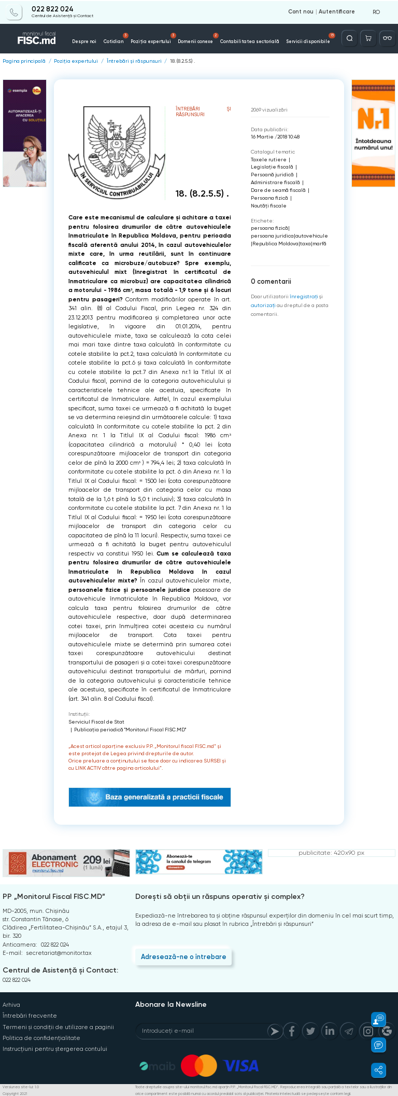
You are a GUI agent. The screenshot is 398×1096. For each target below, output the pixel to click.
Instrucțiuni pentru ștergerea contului (55, 1048)
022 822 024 (53, 8)
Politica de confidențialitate (41, 1037)
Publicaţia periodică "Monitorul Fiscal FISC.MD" (130, 729)
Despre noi (95, 40)
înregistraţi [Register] (303, 295)
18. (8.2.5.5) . (182, 60)
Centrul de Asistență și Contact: (60, 969)
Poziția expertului (155, 38)
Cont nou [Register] (301, 11)
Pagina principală (24, 60)
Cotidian (123, 38)
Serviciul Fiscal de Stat (96, 721)
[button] (374, 1019)
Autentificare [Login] (337, 11)
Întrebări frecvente (29, 1015)
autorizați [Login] (262, 304)
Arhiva (11, 1004)
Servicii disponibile (288, 38)
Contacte (319, 40)
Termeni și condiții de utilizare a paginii (58, 1026)
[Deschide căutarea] (350, 37)
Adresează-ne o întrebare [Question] (182, 956)
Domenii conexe (194, 38)
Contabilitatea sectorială (238, 40)
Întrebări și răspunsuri (134, 60)
